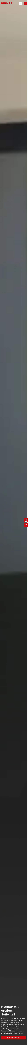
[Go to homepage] (7, 3)
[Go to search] (20, 3)
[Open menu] (25, 3)
